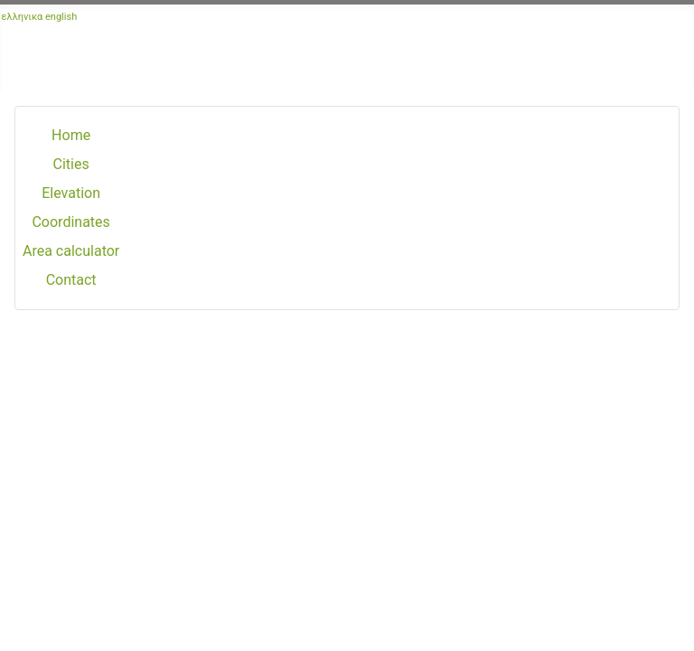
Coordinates (70, 222)
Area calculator (71, 250)
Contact (71, 279)
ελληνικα (22, 17)
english (61, 17)
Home (71, 135)
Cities (71, 164)
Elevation (71, 193)
